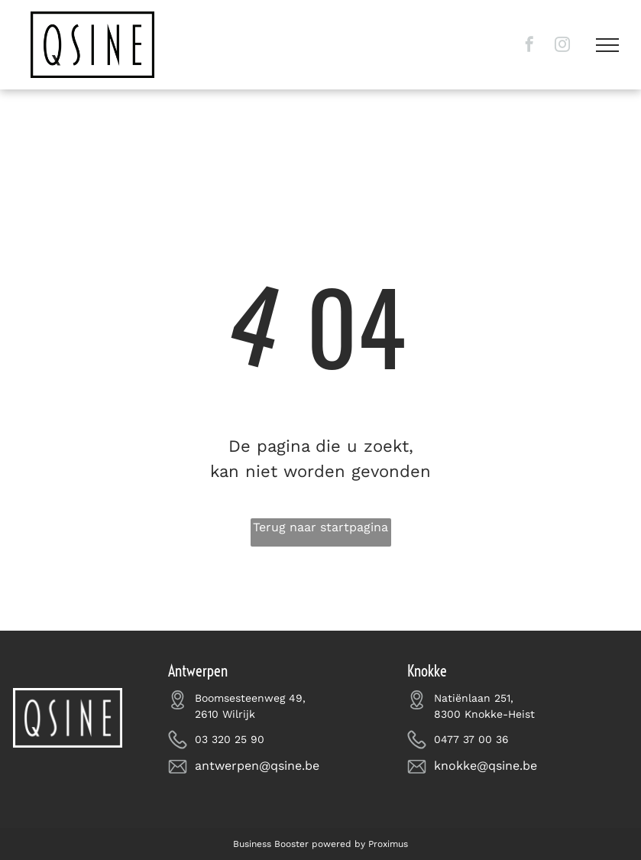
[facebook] (529, 46)
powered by (338, 844)
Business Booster (271, 844)
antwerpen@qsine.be (257, 765)
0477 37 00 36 (471, 739)
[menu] (607, 45)
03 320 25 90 (229, 739)
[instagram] (562, 46)
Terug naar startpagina (320, 527)
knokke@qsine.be (485, 765)
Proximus (388, 844)
